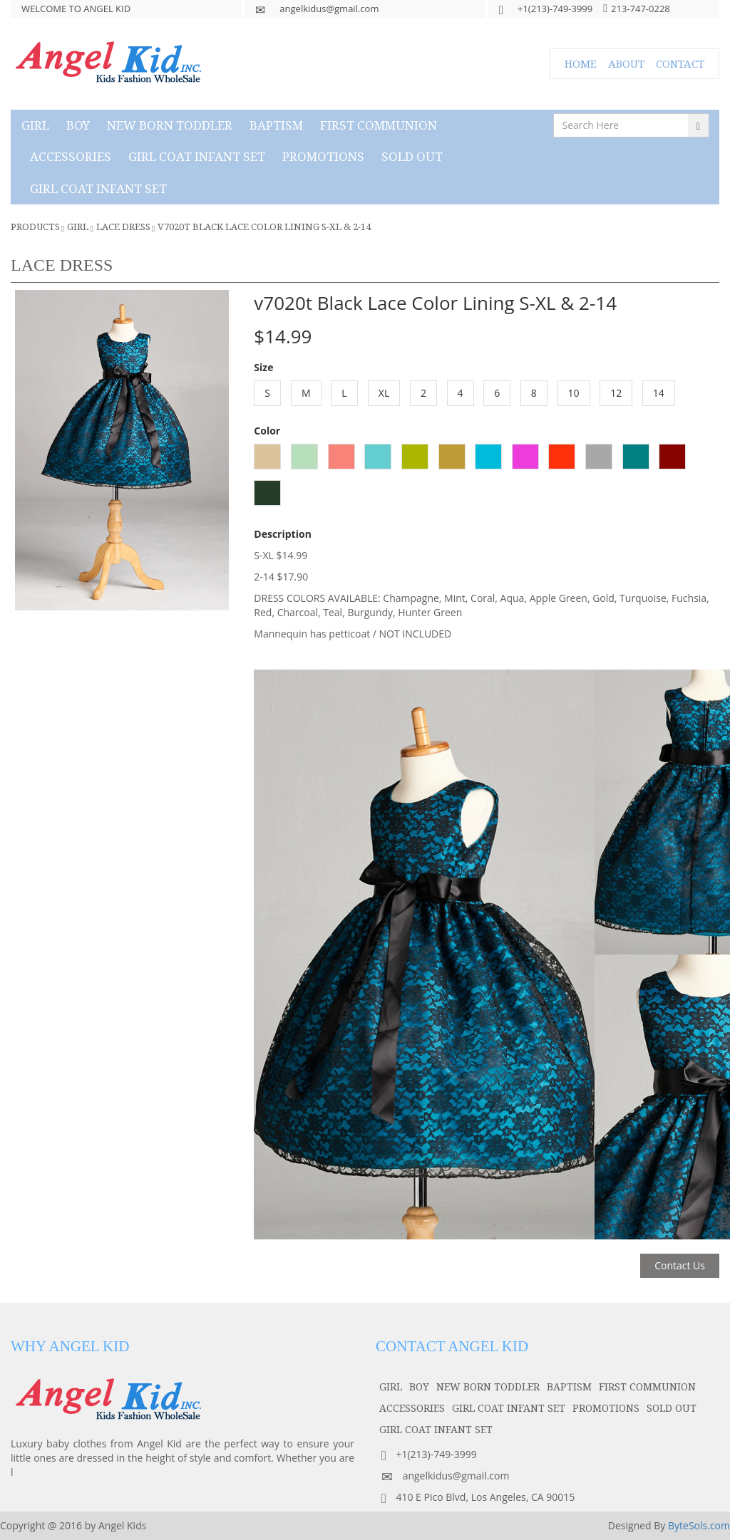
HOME (581, 63)
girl (35, 125)
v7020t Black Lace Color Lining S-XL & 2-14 (264, 226)
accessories (70, 156)
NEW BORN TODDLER (169, 125)
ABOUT (626, 63)
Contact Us (679, 1265)
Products (35, 226)
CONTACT (680, 63)
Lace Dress (123, 226)
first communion (378, 125)
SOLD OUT (412, 156)
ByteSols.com (699, 1525)
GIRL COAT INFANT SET (196, 156)
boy (78, 125)
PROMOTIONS (323, 156)
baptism (276, 125)
